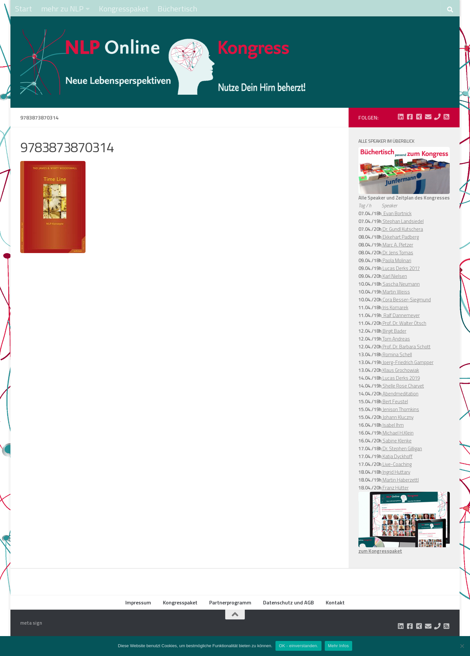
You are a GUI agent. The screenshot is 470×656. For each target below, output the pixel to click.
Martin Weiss (396, 292)
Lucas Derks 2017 (401, 268)
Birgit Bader (394, 331)
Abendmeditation (400, 393)
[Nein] (462, 646)
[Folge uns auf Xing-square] (419, 117)
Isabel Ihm (393, 425)
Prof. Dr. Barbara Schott (406, 346)
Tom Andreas (396, 339)
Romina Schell (397, 354)
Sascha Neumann (401, 284)
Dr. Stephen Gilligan (402, 448)
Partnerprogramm (230, 602)
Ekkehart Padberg (400, 237)
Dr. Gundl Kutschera (402, 229)
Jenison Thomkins (400, 409)
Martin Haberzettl (400, 480)
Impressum (138, 602)
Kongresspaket (124, 8)
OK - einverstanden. (298, 645)
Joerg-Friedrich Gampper (407, 362)
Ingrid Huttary (396, 472)
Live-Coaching (397, 464)
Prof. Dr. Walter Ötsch (404, 323)
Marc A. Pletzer (397, 244)
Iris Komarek (395, 307)
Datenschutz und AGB (288, 602)
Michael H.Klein (398, 433)
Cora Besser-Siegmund (406, 299)
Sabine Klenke (397, 440)
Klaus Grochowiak (400, 370)
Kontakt (335, 602)
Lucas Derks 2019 (401, 378)
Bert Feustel (395, 401)
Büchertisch (177, 8)
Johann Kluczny (398, 417)
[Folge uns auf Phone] (437, 117)
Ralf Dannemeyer (401, 315)
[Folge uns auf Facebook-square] (410, 117)
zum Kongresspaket (380, 551)
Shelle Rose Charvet (403, 386)
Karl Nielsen (394, 276)
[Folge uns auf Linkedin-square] (401, 117)
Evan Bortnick (397, 213)
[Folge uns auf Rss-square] (446, 117)
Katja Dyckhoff (397, 456)
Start (23, 8)
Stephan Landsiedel (403, 221)
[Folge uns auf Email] (428, 117)
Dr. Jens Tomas (397, 252)
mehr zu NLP (62, 8)
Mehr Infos (338, 645)
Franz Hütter (395, 487)
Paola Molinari (396, 260)
